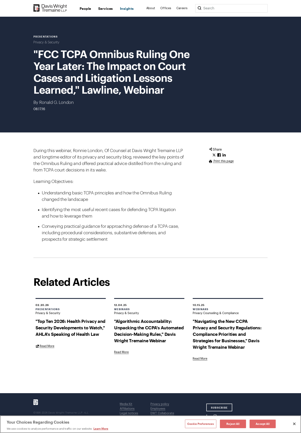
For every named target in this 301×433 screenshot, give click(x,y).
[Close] (294, 423)
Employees (157, 408)
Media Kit (126, 404)
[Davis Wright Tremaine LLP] (50, 8)
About (150, 8)
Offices (165, 8)
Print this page (223, 161)
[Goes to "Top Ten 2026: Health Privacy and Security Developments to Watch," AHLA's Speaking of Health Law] (45, 346)
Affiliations (127, 408)
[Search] (199, 8)
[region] (150, 424)
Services (105, 8)
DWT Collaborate (162, 413)
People (85, 8)
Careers (182, 8)
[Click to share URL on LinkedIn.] (224, 155)
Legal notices (129, 413)
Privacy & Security (46, 42)
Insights (127, 8)
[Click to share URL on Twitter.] (214, 155)
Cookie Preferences (200, 423)
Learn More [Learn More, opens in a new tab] (100, 428)
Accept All (263, 423)
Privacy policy (159, 404)
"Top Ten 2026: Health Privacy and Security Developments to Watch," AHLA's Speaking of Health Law (70, 327)
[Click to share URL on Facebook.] (219, 155)
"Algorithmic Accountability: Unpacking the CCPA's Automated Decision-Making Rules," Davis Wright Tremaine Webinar (149, 330)
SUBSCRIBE (219, 407)
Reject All (233, 423)
